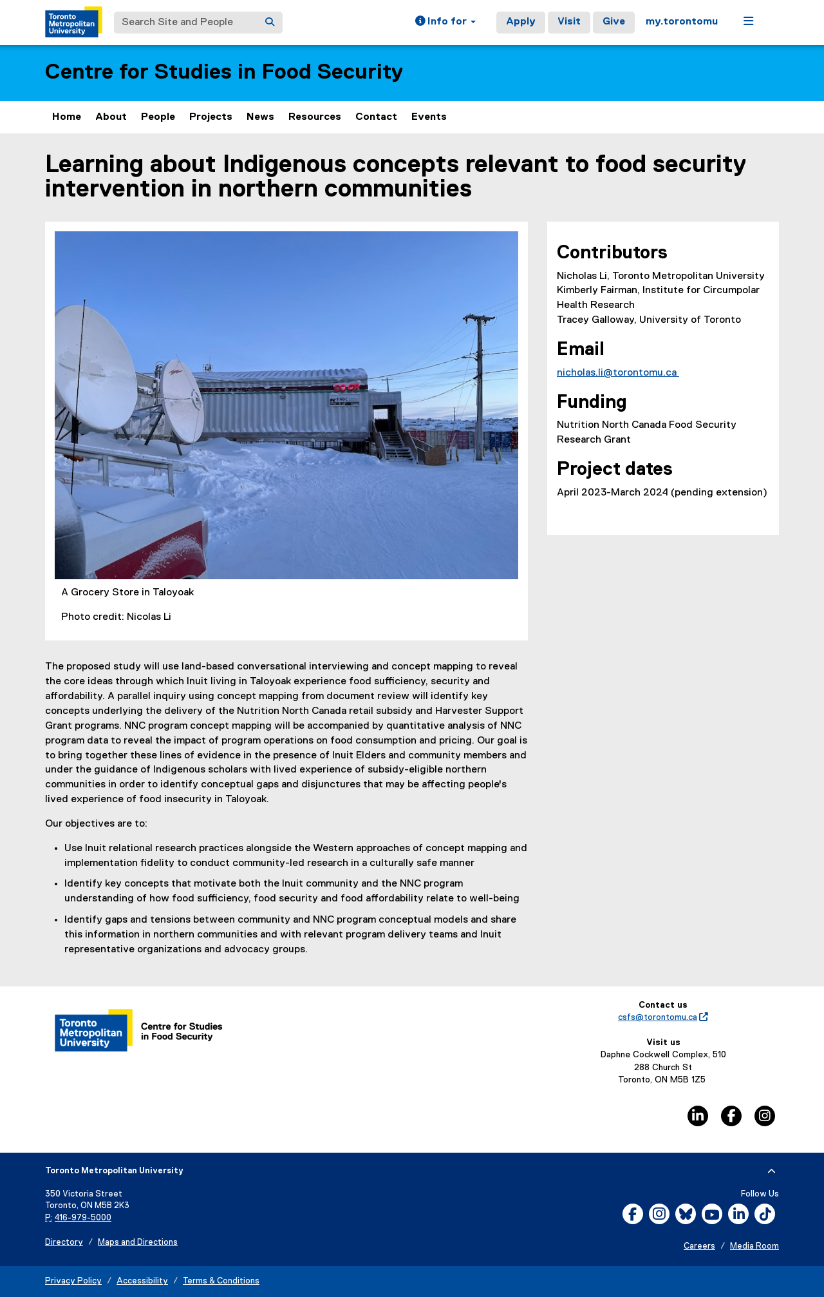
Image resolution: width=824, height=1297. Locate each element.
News (260, 117)
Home (66, 117)
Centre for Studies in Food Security (224, 72)
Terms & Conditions (221, 1281)
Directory (64, 1242)
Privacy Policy (73, 1281)
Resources (314, 117)
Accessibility (142, 1281)
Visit (569, 22)
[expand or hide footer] (771, 1171)
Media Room (754, 1246)
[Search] (270, 23)
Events (429, 117)
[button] (445, 23)
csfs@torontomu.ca (663, 1017)
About (111, 117)
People (158, 117)
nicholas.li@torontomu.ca (618, 373)
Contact (376, 117)
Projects (210, 117)
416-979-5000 (83, 1218)
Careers (699, 1246)
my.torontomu (682, 22)
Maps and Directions (138, 1242)
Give (614, 22)
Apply (521, 22)
